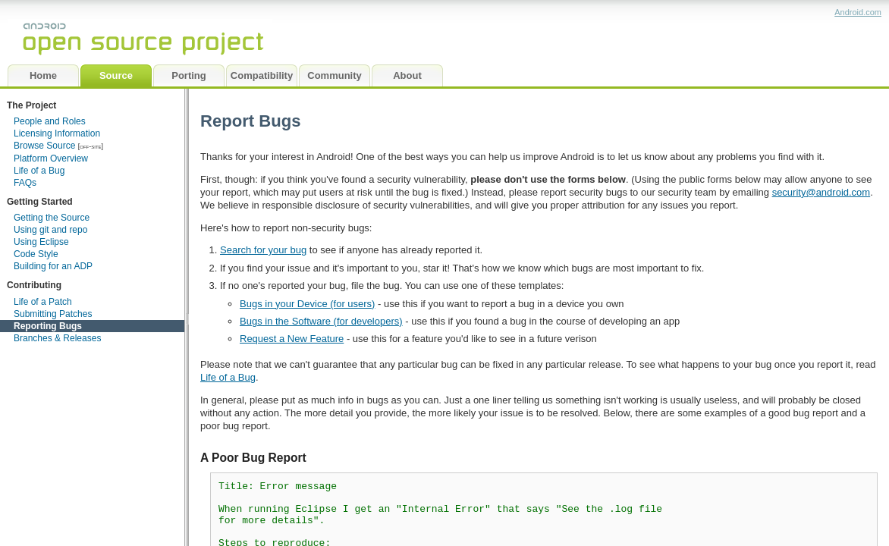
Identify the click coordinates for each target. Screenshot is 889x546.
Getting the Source (52, 217)
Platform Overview (51, 158)
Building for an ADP (53, 266)
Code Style (36, 254)
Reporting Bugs (48, 326)
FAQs (25, 182)
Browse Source (44, 145)
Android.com (857, 12)
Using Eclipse (41, 242)
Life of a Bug (39, 170)
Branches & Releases (57, 338)
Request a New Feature (292, 338)
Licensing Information (57, 133)
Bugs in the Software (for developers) (321, 321)
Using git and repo (50, 229)
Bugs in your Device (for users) (307, 303)
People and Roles (50, 121)
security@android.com (821, 192)
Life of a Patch (43, 302)
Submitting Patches (53, 314)
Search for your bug (263, 250)
